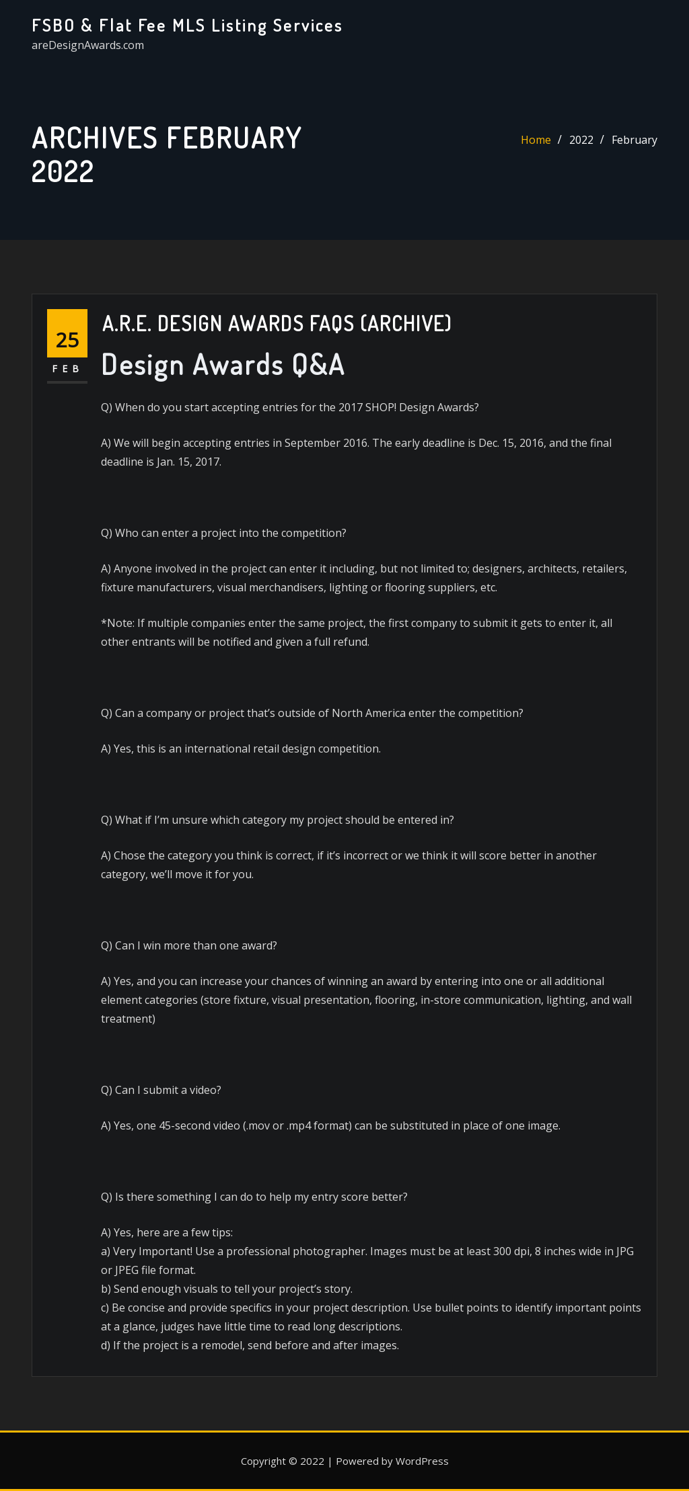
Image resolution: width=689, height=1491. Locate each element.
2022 (581, 139)
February (634, 139)
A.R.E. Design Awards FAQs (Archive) (277, 323)
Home (536, 139)
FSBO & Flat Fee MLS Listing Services (187, 25)
